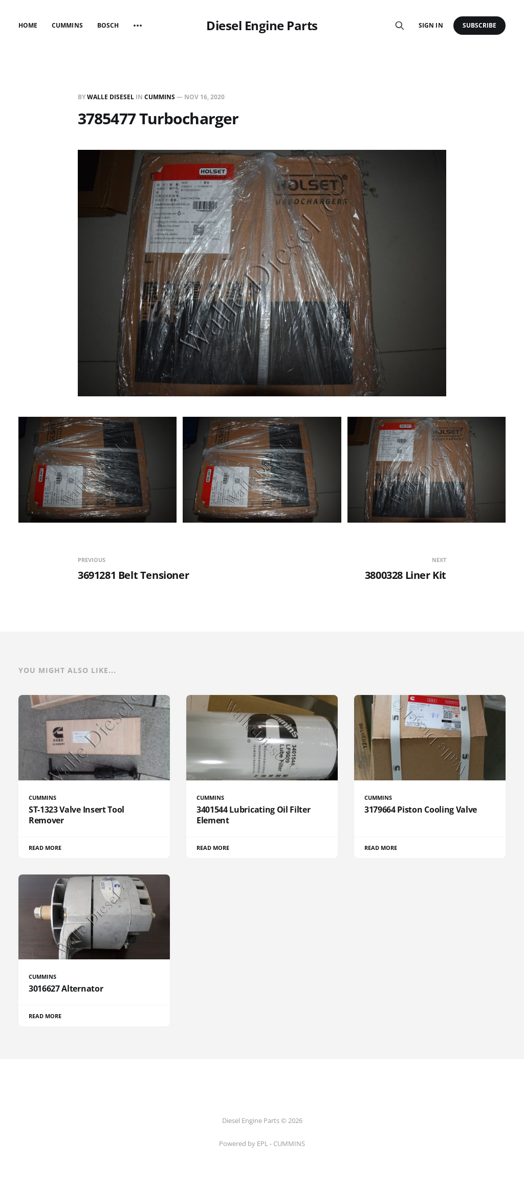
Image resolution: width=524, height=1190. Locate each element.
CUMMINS (159, 97)
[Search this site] (399, 25)
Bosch (108, 25)
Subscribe (480, 25)
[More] (137, 25)
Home (27, 25)
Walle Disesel (110, 97)
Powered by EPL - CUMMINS (262, 1143)
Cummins (67, 25)
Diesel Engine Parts (262, 25)
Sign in (431, 25)
